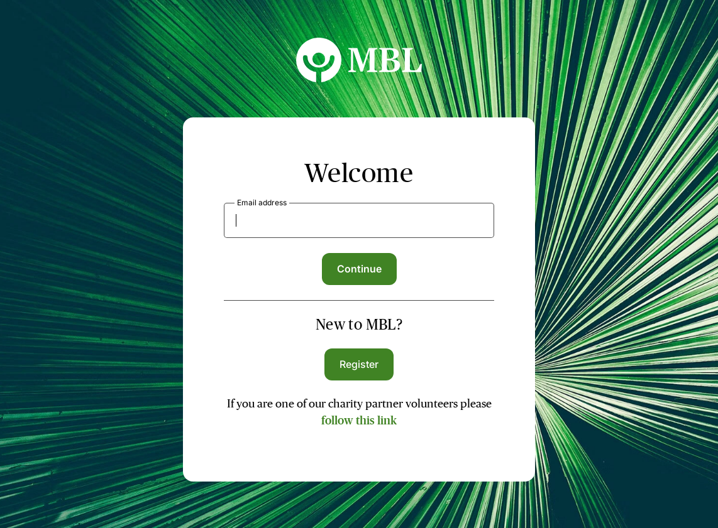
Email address (262, 202)
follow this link (359, 420)
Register (359, 364)
